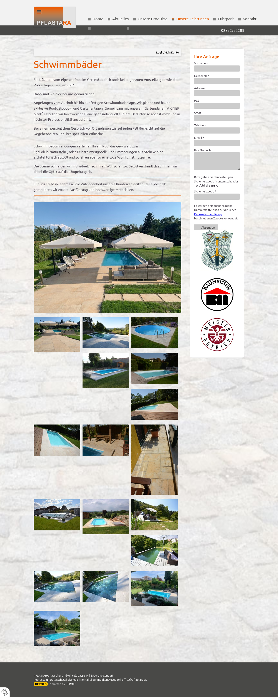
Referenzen (141, 27)
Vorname (201, 63)
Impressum (41, 679)
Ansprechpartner (107, 27)
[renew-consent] (5, 692)
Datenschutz (58, 679)
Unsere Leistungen (192, 18)
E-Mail (199, 137)
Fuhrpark (226, 18)
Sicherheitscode (205, 191)
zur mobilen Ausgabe (106, 679)
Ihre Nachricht (203, 150)
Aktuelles (120, 18)
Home (98, 18)
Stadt (197, 113)
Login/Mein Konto (167, 52)
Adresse (199, 88)
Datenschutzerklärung (208, 214)
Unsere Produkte (152, 18)
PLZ (196, 100)
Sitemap (73, 679)
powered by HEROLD (63, 684)
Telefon (200, 125)
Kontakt (249, 18)
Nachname (202, 75)
